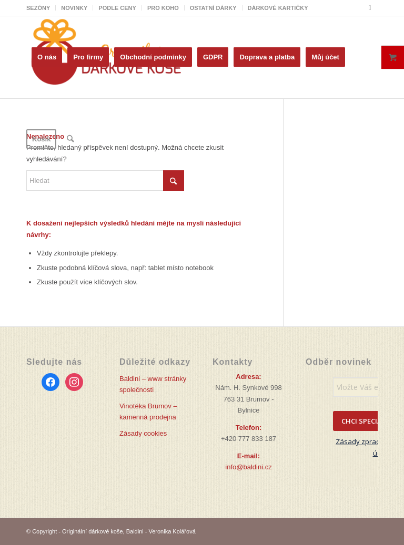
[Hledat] (70, 139)
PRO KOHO (163, 8)
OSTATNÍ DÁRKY (213, 8)
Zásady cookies (143, 433)
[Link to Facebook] (370, 8)
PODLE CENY (117, 8)
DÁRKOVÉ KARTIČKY (278, 8)
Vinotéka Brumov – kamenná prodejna (148, 411)
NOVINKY (74, 8)
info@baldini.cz (248, 467)
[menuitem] (41, 8)
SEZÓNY (38, 8)
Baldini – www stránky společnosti (152, 384)
